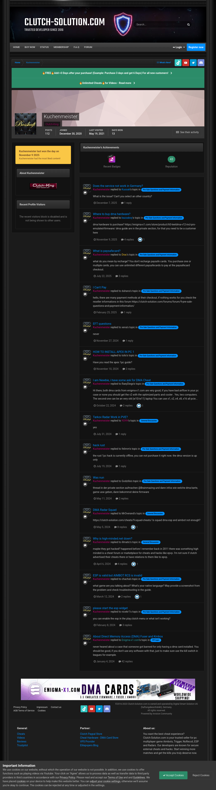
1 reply (126, 202)
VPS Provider (87, 741)
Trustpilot (22, 745)
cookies (21, 781)
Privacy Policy (20, 707)
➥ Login (179, 47)
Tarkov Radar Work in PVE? (110, 417)
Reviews (21, 741)
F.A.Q (76, 47)
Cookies (42, 710)
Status (44, 47)
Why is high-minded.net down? (112, 538)
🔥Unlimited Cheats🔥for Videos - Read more (105, 83)
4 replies (127, 239)
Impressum (42, 707)
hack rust (99, 445)
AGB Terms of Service (23, 710)
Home (16, 47)
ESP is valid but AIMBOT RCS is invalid (117, 575)
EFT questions (102, 323)
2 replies (129, 368)
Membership (61, 47)
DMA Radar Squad (105, 510)
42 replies (126, 661)
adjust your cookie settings (105, 781)
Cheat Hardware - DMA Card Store (99, 737)
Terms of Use (115, 777)
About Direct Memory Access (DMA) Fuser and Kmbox (128, 636)
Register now (196, 47)
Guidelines (139, 777)
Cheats (21, 733)
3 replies (121, 276)
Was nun (98, 477)
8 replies (120, 527)
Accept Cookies (173, 775)
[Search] (148, 24)
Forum (88, 47)
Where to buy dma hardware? (111, 214)
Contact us (56, 707)
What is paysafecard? (107, 251)
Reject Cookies (200, 775)
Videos (21, 737)
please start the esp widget (110, 608)
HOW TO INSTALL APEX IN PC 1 (113, 352)
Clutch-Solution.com (137, 704)
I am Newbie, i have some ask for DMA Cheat (122, 380)
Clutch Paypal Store (91, 733)
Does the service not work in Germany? (118, 186)
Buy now (30, 47)
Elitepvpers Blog (89, 745)
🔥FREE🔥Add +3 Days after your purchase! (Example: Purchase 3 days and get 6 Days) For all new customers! (105, 73)
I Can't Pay (99, 287)
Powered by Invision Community (156, 713)
